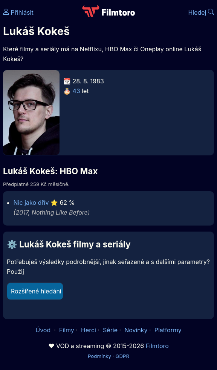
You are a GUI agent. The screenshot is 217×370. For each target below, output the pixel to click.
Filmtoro (157, 346)
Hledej (201, 12)
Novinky (135, 330)
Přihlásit (18, 12)
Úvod (43, 330)
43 (76, 91)
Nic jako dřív (31, 202)
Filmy (66, 330)
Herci (88, 330)
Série (110, 330)
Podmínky (99, 356)
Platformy (168, 330)
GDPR (122, 356)
